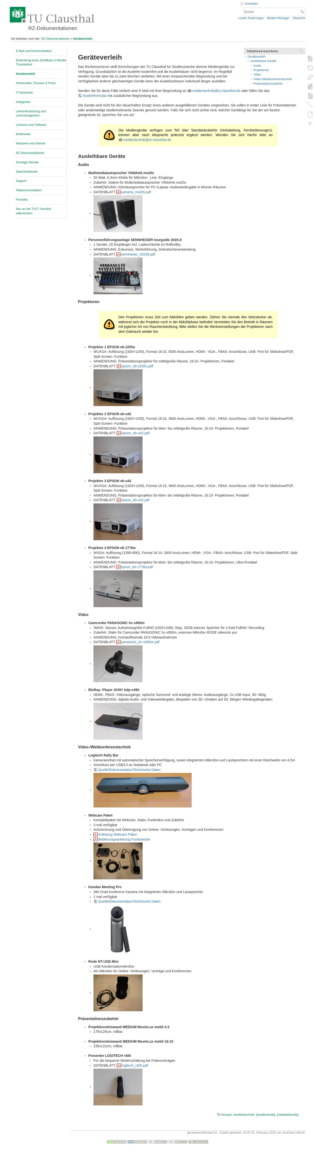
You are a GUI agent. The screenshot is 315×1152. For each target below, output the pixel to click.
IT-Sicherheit (24, 92)
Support (21, 181)
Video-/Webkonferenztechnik (272, 79)
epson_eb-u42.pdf (135, 433)
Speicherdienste (27, 171)
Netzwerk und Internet (30, 143)
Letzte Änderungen (251, 18)
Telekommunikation (29, 190)
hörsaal (226, 1114)
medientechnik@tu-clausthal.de (216, 91)
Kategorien (23, 102)
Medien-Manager (278, 18)
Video (257, 74)
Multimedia (23, 134)
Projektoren (261, 70)
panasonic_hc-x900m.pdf (140, 642)
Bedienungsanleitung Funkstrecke (124, 839)
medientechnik (243, 1114)
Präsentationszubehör (268, 83)
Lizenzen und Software (31, 125)
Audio (257, 65)
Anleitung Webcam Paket (117, 834)
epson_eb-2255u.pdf (137, 366)
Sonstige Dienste (27, 162)
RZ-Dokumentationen (55, 38)
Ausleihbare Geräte (263, 61)
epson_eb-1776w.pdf (137, 567)
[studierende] (265, 1114)
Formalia (22, 199)
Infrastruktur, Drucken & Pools (36, 83)
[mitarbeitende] (287, 1114)
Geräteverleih (82, 38)
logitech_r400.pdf (135, 1065)
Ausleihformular (95, 96)
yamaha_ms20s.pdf (136, 192)
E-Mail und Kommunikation (34, 51)
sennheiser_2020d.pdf (138, 254)
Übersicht (298, 18)
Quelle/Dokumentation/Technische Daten (129, 770)
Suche (303, 11)
